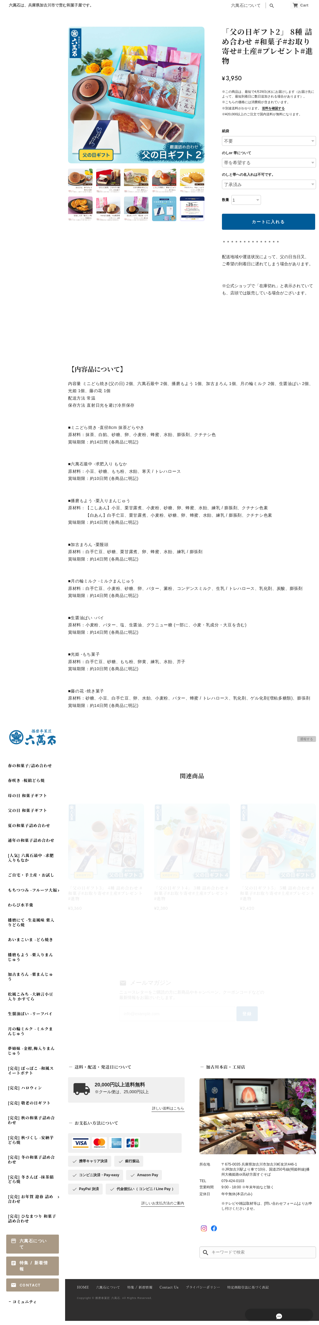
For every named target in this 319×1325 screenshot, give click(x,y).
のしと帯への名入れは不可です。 (248, 175)
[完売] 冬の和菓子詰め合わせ (31, 1163)
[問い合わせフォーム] (281, 1208)
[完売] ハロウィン (25, 1092)
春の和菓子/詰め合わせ (30, 769)
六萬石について (232, 5)
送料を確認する (273, 108)
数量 (225, 200)
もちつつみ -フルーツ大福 (32, 894)
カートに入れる (268, 221)
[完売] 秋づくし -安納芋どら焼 (31, 1144)
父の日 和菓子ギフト (27, 814)
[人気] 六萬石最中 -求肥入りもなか (31, 862)
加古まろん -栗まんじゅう (30, 981)
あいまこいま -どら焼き (30, 943)
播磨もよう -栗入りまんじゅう (30, 961)
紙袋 (225, 131)
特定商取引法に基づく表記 (240, 1292)
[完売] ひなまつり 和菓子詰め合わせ (32, 1222)
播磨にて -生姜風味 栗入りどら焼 (31, 926)
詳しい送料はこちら (168, 1113)
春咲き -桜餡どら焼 (26, 784)
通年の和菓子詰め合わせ (31, 844)
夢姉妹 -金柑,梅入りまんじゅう (31, 1055)
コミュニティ (24, 1306)
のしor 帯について (236, 153)
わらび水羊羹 (20, 909)
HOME (82, 1292)
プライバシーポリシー (197, 1292)
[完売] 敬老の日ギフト (29, 1107)
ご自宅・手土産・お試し (31, 879)
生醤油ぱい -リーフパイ (30, 1018)
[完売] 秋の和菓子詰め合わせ (31, 1124)
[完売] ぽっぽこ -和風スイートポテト (31, 1074)
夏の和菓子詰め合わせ (29, 829)
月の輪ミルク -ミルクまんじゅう (30, 1035)
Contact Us (165, 1292)
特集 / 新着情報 (34, 1270)
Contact (30, 1289)
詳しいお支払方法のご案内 (162, 1208)
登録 (237, 1016)
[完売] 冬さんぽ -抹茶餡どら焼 (31, 1183)
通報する (306, 739)
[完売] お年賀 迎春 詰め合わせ (31, 1203)
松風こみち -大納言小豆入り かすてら (30, 1000)
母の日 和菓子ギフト (27, 799)
